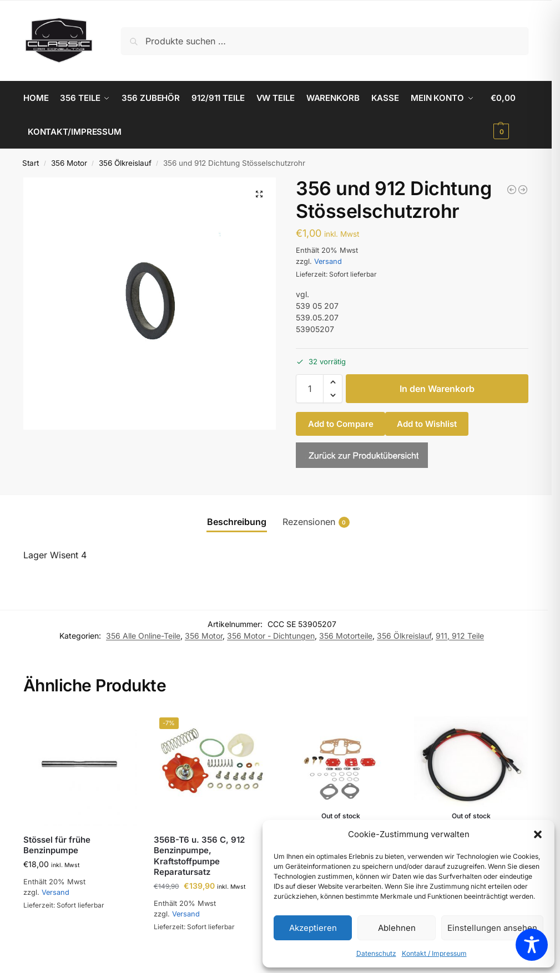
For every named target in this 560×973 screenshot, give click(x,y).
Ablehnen (397, 928)
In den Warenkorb (437, 388)
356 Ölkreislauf (125, 162)
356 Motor (69, 162)
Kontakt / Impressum (434, 953)
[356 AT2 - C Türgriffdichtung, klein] (522, 189)
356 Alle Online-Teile (143, 635)
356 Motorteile (345, 635)
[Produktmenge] (310, 388)
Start (30, 162)
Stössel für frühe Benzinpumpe (56, 844)
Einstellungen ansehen (492, 928)
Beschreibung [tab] (236, 521)
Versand (328, 261)
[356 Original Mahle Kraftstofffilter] (511, 189)
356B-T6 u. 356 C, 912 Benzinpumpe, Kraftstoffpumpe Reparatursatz (199, 855)
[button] (537, 834)
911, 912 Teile (460, 635)
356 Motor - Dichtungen (271, 635)
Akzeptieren (313, 928)
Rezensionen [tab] (316, 521)
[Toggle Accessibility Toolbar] (531, 945)
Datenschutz (376, 953)
